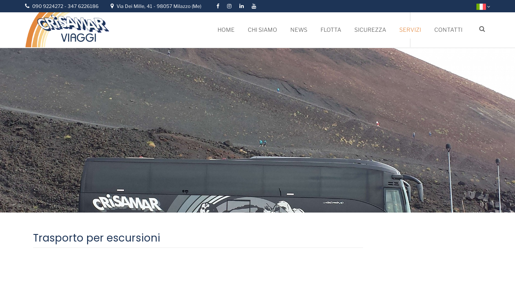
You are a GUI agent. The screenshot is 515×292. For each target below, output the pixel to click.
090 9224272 (48, 6)
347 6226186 (83, 6)
